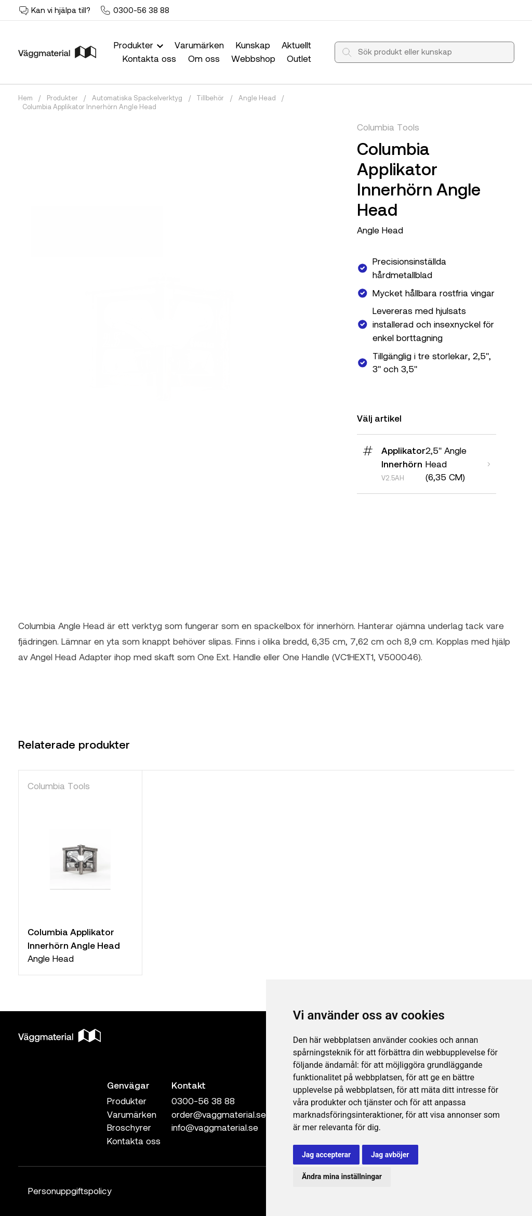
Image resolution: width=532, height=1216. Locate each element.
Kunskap (253, 45)
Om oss (204, 58)
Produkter (140, 45)
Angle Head (257, 98)
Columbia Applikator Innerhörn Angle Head (89, 106)
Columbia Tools (388, 127)
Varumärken (199, 45)
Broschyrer (129, 1127)
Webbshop (253, 58)
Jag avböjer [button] (390, 1154)
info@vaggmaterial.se (214, 1127)
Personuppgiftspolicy (70, 1190)
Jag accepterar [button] (326, 1154)
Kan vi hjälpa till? (60, 10)
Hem (25, 98)
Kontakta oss (149, 58)
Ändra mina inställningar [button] (342, 1176)
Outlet (299, 58)
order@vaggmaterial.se (218, 1114)
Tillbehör (210, 98)
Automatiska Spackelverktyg (137, 98)
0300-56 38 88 (141, 10)
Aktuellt (296, 45)
